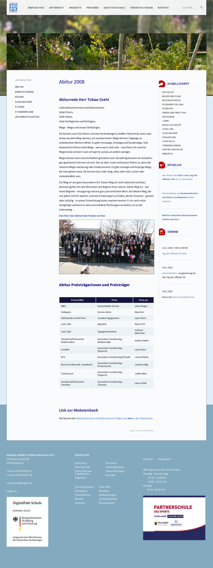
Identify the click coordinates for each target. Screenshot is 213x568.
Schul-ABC (105, 486)
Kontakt (163, 7)
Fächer (19, 96)
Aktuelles (168, 92)
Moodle (79, 498)
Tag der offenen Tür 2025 (174, 253)
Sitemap (80, 502)
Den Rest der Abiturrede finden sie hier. (82, 215)
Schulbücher (23, 101)
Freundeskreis (83, 494)
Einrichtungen (24, 91)
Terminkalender (171, 145)
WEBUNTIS (167, 153)
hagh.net (12, 491)
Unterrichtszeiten (27, 116)
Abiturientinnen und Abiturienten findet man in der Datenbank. (114, 418)
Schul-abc (168, 128)
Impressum (164, 459)
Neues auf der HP (171, 124)
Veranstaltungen (141, 7)
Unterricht (56, 7)
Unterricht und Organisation (83, 472)
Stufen (19, 106)
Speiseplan (81, 490)
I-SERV (165, 120)
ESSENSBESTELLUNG (172, 104)
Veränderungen (107, 494)
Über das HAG (36, 7)
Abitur (19, 86)
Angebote (75, 7)
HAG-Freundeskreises (184, 297)
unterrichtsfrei (169, 273)
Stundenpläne (24, 111)
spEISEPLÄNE (169, 137)
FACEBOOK (167, 108)
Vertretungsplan (84, 486)
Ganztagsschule (114, 7)
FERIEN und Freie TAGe (174, 112)
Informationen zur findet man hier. (180, 197)
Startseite (168, 141)
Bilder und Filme (171, 96)
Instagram (168, 116)
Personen (92, 7)
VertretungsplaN (172, 149)
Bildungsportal (171, 100)
